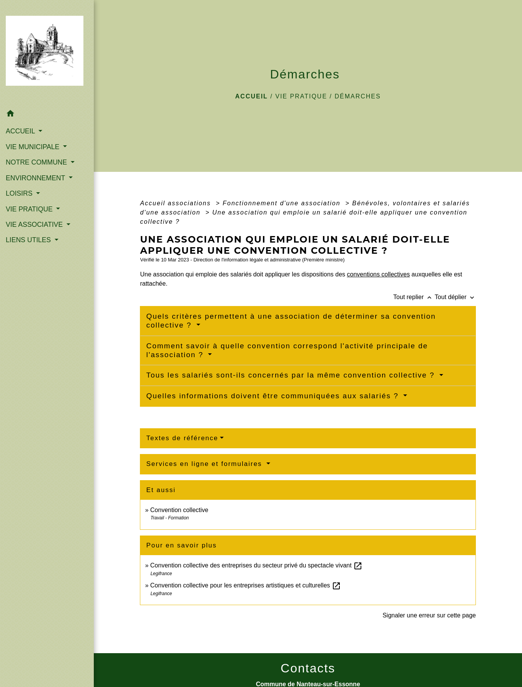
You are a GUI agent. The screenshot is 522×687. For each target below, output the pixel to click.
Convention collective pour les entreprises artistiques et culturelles (245, 585)
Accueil (251, 96)
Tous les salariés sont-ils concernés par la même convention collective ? (291, 375)
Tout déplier (455, 297)
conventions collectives (378, 274)
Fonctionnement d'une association (283, 203)
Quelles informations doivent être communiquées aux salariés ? (273, 396)
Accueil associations (176, 203)
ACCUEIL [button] (21, 131)
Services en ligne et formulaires (205, 463)
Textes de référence (182, 438)
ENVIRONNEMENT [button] (36, 178)
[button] (47, 114)
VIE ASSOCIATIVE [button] (35, 224)
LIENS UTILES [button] (29, 240)
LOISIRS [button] (20, 193)
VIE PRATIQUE (301, 96)
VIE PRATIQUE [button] (30, 209)
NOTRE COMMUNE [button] (37, 162)
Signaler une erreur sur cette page (429, 615)
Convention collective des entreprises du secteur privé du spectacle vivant (256, 565)
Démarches (357, 96)
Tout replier (414, 297)
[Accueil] (47, 53)
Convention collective (179, 510)
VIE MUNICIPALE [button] (33, 147)
